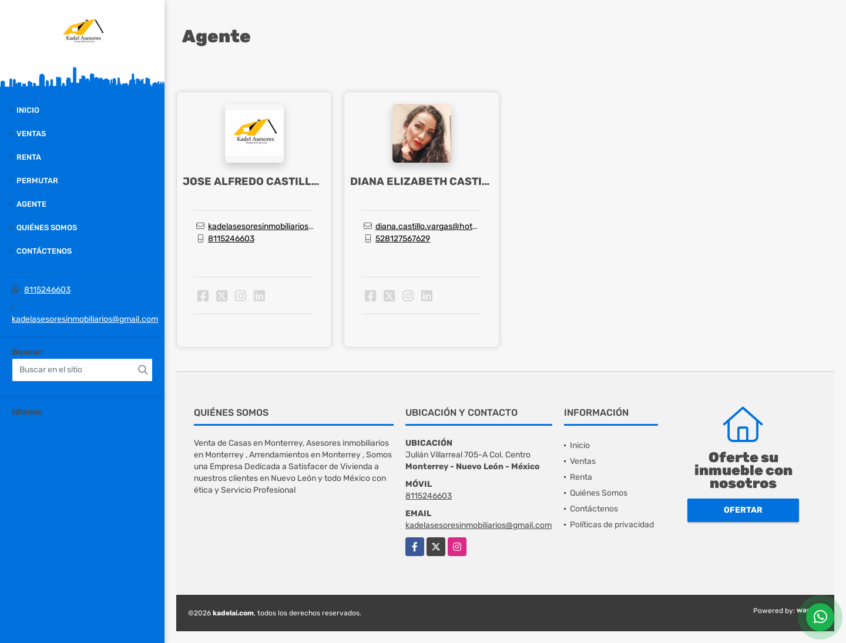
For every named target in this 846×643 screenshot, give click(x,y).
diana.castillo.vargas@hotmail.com (440, 226)
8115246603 (47, 290)
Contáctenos (44, 251)
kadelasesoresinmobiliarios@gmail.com (85, 319)
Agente (31, 204)
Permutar (37, 180)
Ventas (31, 133)
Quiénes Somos (46, 227)
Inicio (27, 110)
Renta (28, 157)
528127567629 (402, 239)
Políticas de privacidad (612, 525)
